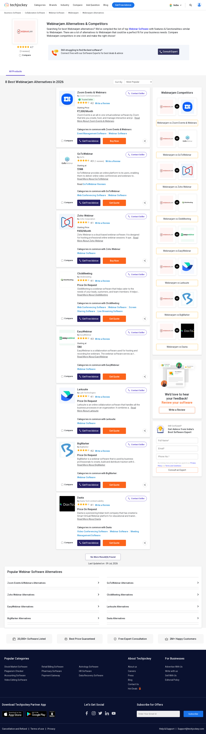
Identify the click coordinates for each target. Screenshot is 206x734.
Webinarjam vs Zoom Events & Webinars (177, 123)
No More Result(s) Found (103, 557)
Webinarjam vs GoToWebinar (177, 155)
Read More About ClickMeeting (92, 295)
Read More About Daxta (89, 519)
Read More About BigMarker (91, 465)
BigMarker (83, 443)
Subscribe (193, 714)
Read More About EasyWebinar (92, 356)
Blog (105, 5)
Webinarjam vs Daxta (177, 347)
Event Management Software (91, 133)
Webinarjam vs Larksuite (177, 283)
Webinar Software (56, 13)
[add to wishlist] (71, 93)
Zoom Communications (90, 96)
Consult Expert (168, 51)
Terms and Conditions (173, 466)
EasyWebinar (84, 331)
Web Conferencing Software (91, 195)
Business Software (12, 13)
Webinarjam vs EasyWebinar (177, 251)
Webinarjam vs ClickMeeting (177, 219)
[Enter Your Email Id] (158, 714)
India (175, 5)
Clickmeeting (85, 277)
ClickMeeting (84, 273)
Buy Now (114, 141)
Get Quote (114, 203)
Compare (77, 5)
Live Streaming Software (110, 311)
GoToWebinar (85, 153)
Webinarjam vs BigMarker (177, 315)
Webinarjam (73, 13)
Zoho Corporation (87, 219)
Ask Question (93, 5)
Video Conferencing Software (92, 531)
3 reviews (25, 51)
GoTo (82, 157)
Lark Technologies (88, 393)
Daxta (80, 497)
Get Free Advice (88, 141)
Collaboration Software (35, 13)
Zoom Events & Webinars (91, 92)
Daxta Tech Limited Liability (92, 501)
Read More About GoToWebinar (92, 179)
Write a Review (102, 103)
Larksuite (82, 389)
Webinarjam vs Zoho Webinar (177, 187)
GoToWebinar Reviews (94, 184)
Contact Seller (136, 93)
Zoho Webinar (85, 215)
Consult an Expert (177, 470)
